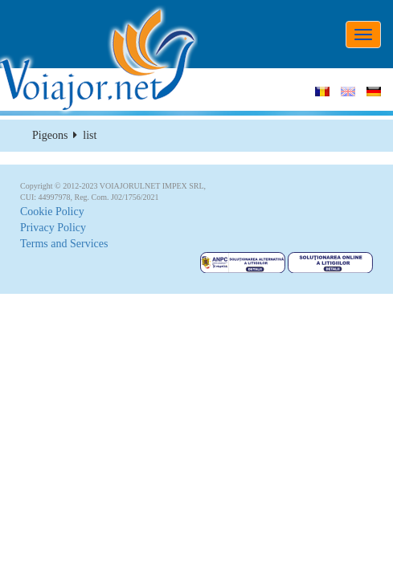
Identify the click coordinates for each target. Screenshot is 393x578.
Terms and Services (64, 244)
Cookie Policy (52, 212)
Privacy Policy (53, 228)
